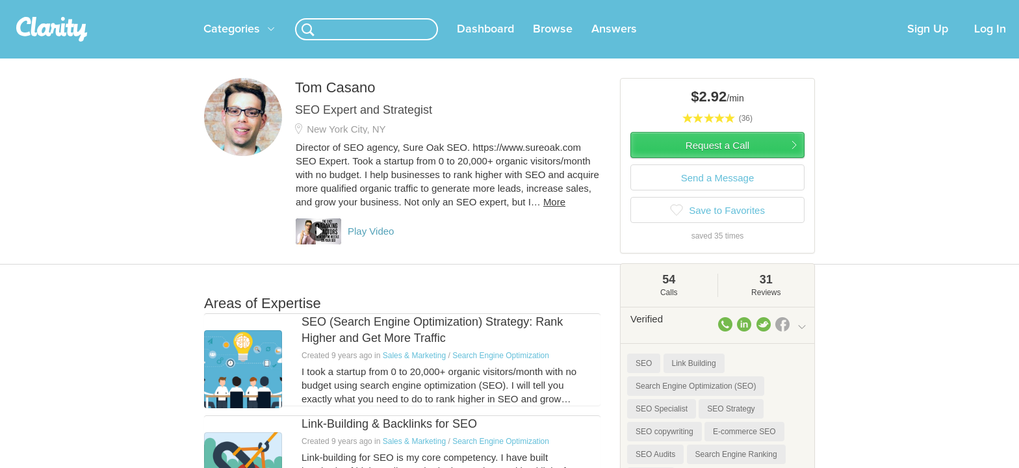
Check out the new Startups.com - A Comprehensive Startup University (665, 8)
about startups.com (854, 8)
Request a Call (717, 160)
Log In (990, 45)
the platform (184, 7)
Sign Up (927, 45)
